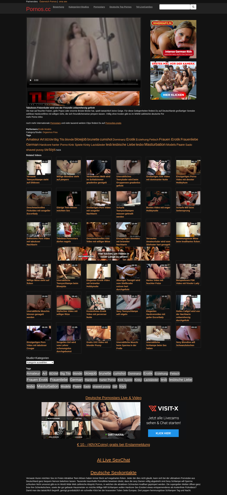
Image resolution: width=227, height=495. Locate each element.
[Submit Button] (193, 6)
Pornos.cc (38, 9)
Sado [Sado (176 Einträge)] (188, 144)
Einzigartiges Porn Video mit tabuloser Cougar (37, 345)
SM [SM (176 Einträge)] (46, 149)
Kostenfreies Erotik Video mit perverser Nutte (97, 314)
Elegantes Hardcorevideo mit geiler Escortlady (155, 314)
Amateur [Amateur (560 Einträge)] (32, 139)
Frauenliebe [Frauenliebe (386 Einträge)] (189, 139)
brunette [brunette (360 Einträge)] (93, 139)
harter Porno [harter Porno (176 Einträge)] (60, 144)
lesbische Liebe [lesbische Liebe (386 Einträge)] (124, 144)
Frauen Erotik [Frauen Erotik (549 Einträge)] (169, 139)
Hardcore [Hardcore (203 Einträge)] (45, 144)
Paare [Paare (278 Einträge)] (180, 144)
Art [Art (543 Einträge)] (42, 139)
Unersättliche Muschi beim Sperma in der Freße (127, 345)
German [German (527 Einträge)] (32, 144)
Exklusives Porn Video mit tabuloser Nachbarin (38, 241)
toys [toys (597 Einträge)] (52, 150)
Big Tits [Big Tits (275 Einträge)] (59, 139)
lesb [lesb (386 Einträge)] (109, 144)
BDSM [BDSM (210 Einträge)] (49, 139)
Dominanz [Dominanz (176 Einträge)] (119, 139)
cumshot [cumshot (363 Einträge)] (106, 139)
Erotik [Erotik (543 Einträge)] (130, 139)
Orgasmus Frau (50, 132)
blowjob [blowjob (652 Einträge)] (80, 139)
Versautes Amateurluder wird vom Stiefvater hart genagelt (158, 241)
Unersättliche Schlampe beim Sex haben (156, 345)
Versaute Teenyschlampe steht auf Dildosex (37, 179)
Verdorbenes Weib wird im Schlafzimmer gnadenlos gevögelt (98, 179)
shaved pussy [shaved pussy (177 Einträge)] (35, 149)
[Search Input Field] (174, 6)
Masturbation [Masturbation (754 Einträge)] (155, 144)
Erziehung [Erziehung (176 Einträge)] (142, 139)
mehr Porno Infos (34, 117)
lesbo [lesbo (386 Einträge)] (140, 144)
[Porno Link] (84, 98)
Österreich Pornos (48, 1)
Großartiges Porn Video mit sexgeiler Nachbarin (99, 210)
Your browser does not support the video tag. (84, 53)
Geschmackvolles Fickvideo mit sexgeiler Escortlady (38, 210)
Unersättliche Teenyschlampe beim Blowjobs (67, 283)
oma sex (63, 1)
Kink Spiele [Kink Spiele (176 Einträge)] (75, 144)
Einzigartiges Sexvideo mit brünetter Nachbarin (128, 241)
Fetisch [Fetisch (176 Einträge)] (153, 139)
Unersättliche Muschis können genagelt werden (38, 314)
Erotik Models (44, 129)
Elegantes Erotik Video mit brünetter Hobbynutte (98, 283)
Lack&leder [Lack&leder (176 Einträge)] (98, 144)
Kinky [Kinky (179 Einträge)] (86, 144)
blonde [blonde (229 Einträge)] (69, 139)
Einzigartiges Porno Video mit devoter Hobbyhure (186, 179)
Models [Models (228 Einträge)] (171, 144)
